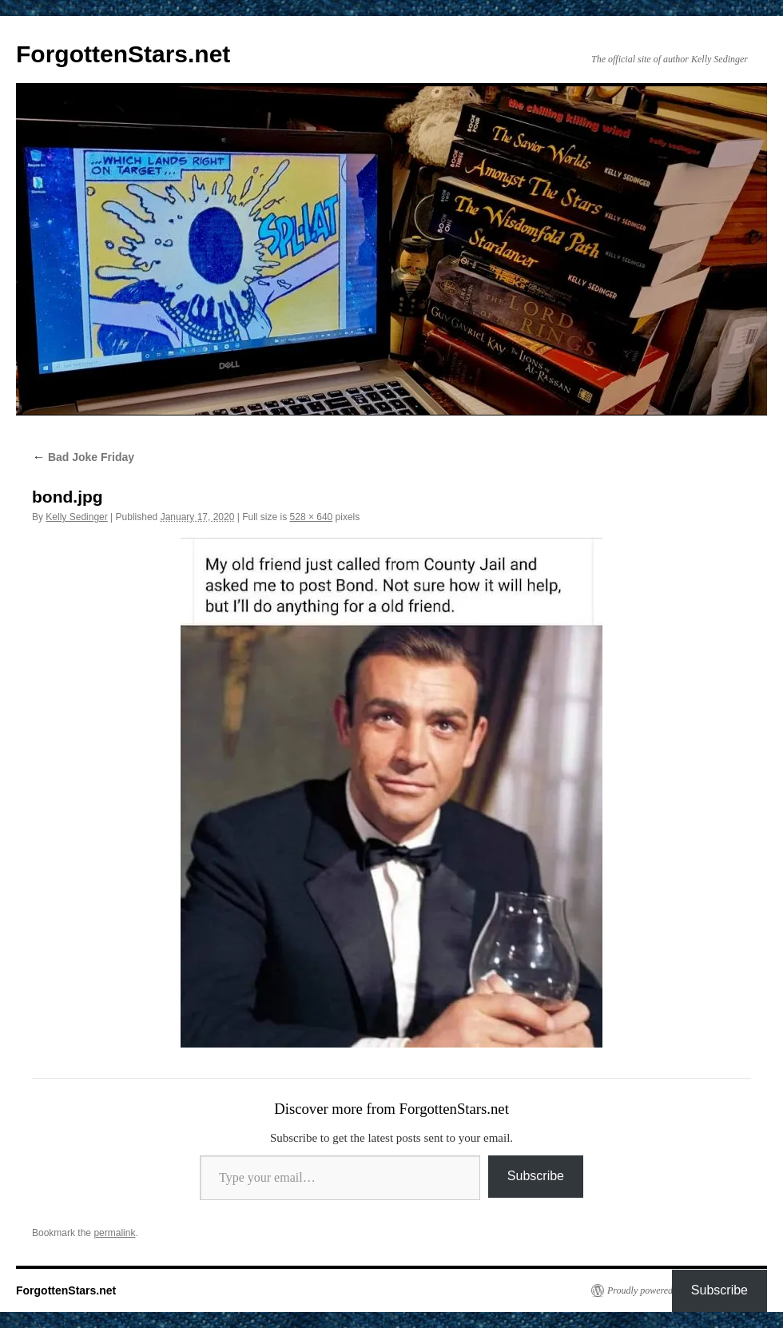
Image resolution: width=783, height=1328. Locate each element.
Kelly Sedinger (76, 517)
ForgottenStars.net (123, 54)
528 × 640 (311, 517)
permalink (114, 1233)
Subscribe (535, 1176)
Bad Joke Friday (83, 457)
